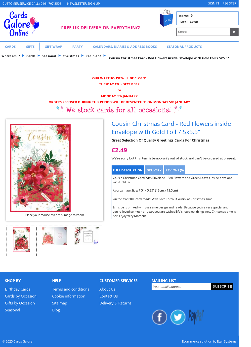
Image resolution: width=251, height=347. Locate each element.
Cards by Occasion (21, 296)
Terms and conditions (70, 289)
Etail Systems (226, 341)
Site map (59, 302)
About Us (107, 289)
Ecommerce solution (197, 341)
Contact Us (108, 296)
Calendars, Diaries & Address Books (125, 46)
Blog (56, 309)
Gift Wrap (53, 46)
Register (229, 3)
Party (77, 46)
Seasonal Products (184, 46)
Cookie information (68, 296)
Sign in (213, 3)
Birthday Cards (17, 289)
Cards (10, 46)
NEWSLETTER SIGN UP (83, 3)
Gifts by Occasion (20, 302)
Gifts (30, 46)
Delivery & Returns (115, 302)
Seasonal (12, 309)
